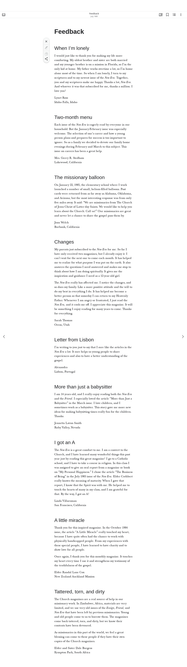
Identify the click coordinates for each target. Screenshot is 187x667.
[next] (183, 337)
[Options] (181, 14)
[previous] (4, 337)
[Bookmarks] (167, 14)
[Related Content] (174, 14)
